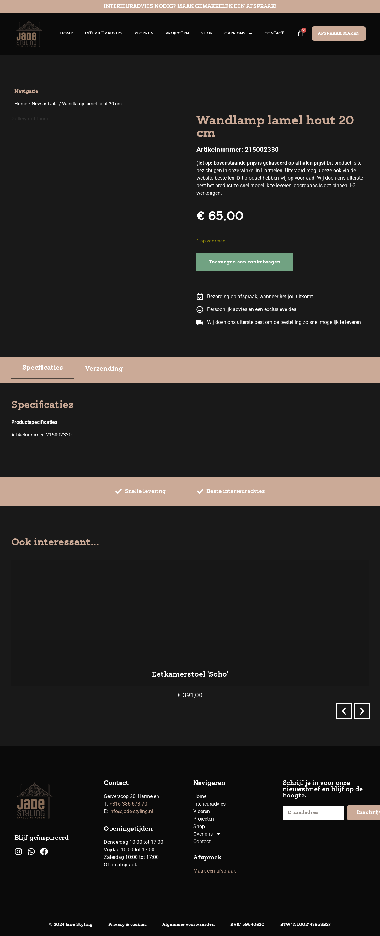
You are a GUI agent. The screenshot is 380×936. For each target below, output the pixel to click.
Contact (274, 33)
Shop (206, 33)
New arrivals (45, 104)
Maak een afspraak (214, 871)
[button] (344, 711)
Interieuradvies (103, 33)
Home (66, 33)
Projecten (177, 33)
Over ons (238, 34)
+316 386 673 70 (128, 804)
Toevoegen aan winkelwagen (245, 262)
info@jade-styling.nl (131, 811)
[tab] (42, 368)
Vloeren (143, 33)
